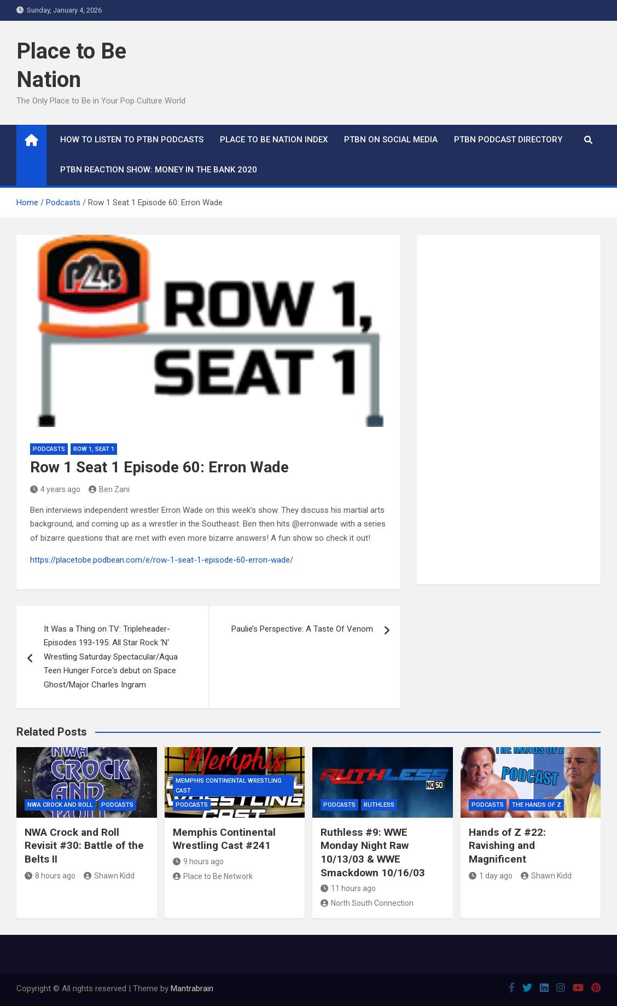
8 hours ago (50, 875)
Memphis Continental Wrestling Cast (229, 786)
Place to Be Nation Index (274, 139)
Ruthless (379, 804)
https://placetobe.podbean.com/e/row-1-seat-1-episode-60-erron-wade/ (161, 560)
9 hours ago (198, 861)
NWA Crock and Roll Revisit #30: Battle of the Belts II (84, 845)
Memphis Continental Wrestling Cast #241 (224, 839)
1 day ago (491, 875)
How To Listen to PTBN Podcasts (131, 139)
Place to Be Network (213, 876)
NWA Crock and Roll (60, 804)
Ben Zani (109, 489)
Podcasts (49, 449)
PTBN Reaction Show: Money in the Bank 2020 (158, 170)
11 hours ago (348, 888)
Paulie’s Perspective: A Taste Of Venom (302, 629)
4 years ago (55, 489)
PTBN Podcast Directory (508, 139)
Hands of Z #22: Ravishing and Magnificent (507, 845)
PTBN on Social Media (391, 139)
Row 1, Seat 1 (93, 449)
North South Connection (367, 903)
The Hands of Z (536, 804)
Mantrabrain (192, 988)
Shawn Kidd (109, 875)
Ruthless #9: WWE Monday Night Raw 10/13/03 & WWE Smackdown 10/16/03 (373, 852)
